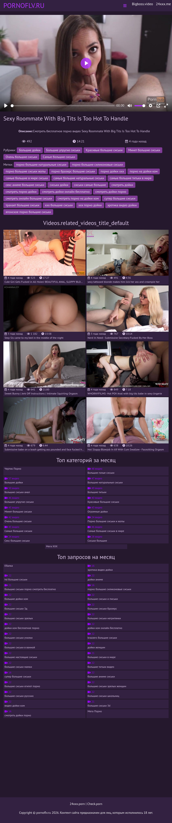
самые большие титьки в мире (131, 178)
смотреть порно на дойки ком (78, 198)
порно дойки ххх (112, 171)
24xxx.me (163, 4)
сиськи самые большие (90, 185)
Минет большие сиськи (144, 150)
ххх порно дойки (90, 205)
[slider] (63, 106)
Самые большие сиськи (59, 157)
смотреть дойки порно (110, 192)
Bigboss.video (142, 4)
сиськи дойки (59, 185)
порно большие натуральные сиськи (41, 164)
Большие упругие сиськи (63, 150)
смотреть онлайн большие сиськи (29, 198)
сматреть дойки (122, 185)
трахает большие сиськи (22, 205)
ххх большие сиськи (59, 205)
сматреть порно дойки (21, 192)
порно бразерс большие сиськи (73, 171)
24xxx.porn (77, 804)
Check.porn (94, 804)
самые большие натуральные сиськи (79, 178)
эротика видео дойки (122, 205)
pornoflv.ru (43, 813)
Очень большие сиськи (21, 157)
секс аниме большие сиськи (25, 185)
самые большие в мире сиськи (27, 178)
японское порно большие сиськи (28, 212)
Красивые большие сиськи (104, 150)
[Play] (6, 105)
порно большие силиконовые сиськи (97, 164)
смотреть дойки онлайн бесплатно (66, 192)
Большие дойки (30, 150)
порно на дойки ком (144, 171)
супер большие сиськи (119, 198)
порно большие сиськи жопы (26, 171)
